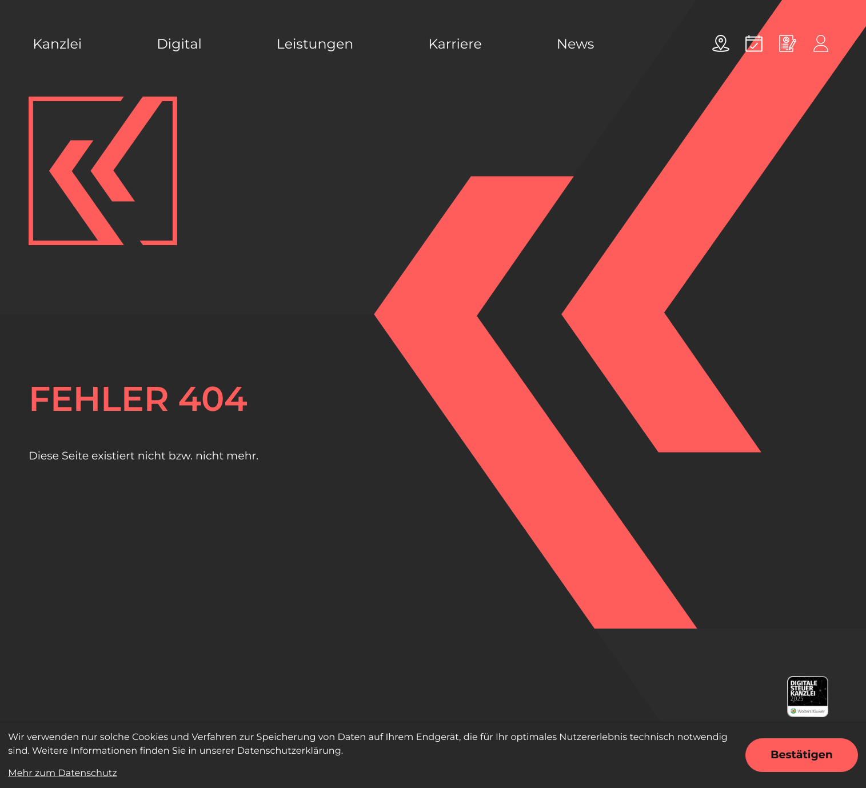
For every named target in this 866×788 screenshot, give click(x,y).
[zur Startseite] (103, 171)
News (575, 43)
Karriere (455, 43)
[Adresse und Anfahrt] (720, 43)
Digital (179, 43)
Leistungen (315, 43)
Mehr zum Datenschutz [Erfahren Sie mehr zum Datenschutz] (62, 773)
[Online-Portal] (820, 43)
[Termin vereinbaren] (754, 43)
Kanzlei (57, 43)
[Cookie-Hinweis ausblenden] (801, 755)
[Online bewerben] (787, 43)
